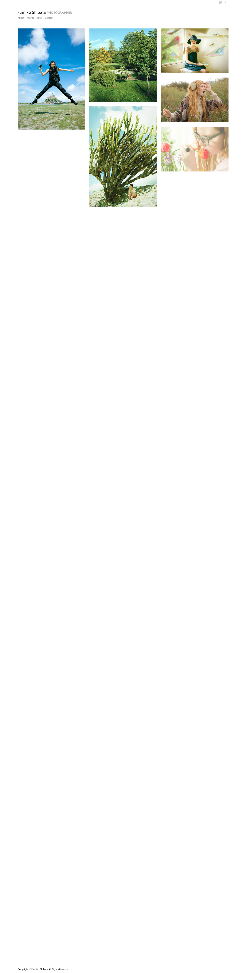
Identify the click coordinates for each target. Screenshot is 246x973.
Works (30, 17)
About (21, 17)
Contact (49, 17)
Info (39, 17)
